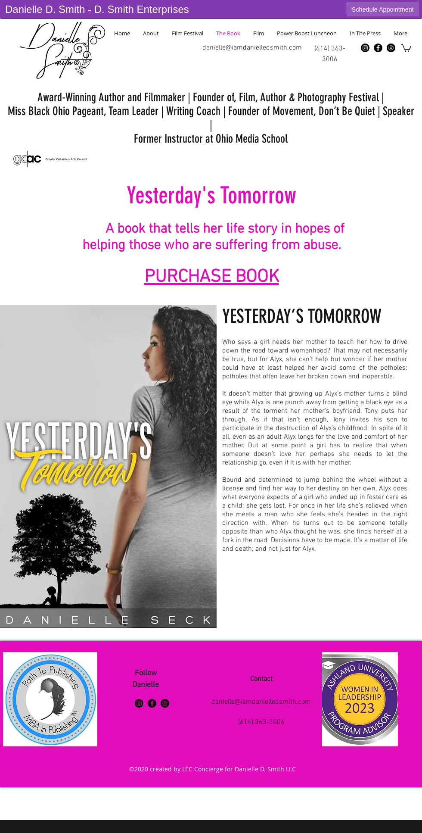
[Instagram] (365, 48)
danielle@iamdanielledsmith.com (252, 48)
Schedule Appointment (383, 9)
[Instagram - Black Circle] (391, 48)
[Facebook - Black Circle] (378, 48)
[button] (406, 47)
